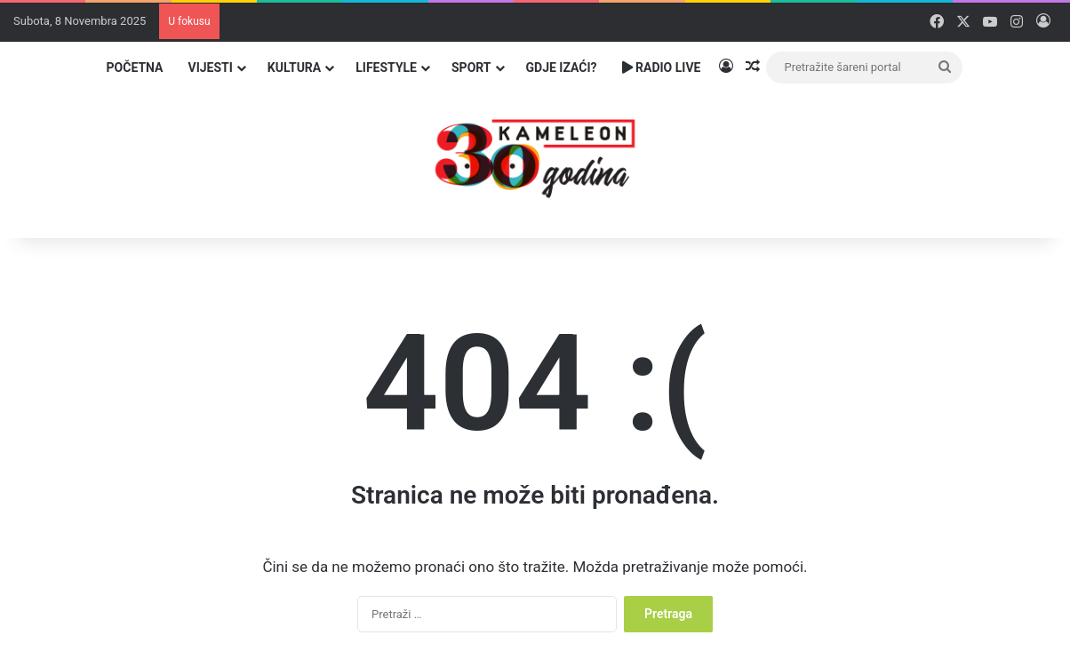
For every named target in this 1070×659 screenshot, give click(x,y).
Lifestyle (386, 67)
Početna (135, 67)
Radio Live (661, 67)
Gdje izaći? (561, 67)
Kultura (294, 67)
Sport (471, 67)
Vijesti (210, 67)
